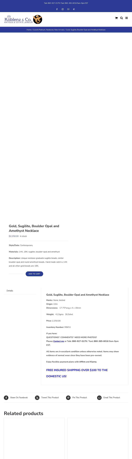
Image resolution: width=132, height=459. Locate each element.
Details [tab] (10, 290)
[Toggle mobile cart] (116, 18)
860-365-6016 (71, 3)
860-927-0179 (54, 3)
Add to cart (34, 274)
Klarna (93, 361)
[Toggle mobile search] (121, 18)
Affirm (82, 361)
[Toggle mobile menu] (126, 18)
